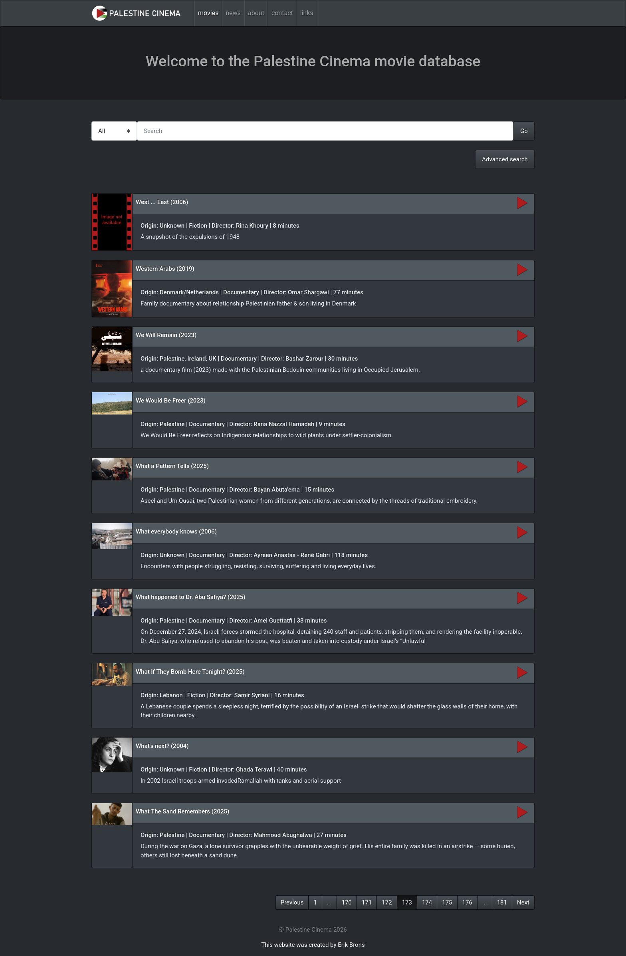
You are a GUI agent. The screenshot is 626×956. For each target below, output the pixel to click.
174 (427, 902)
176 (467, 902)
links (306, 13)
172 (387, 902)
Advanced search (505, 159)
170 (347, 902)
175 (447, 902)
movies (208, 13)
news (233, 13)
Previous (292, 902)
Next (523, 902)
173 (407, 902)
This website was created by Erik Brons (313, 944)
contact (282, 13)
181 (502, 902)
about (256, 13)
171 (367, 902)
